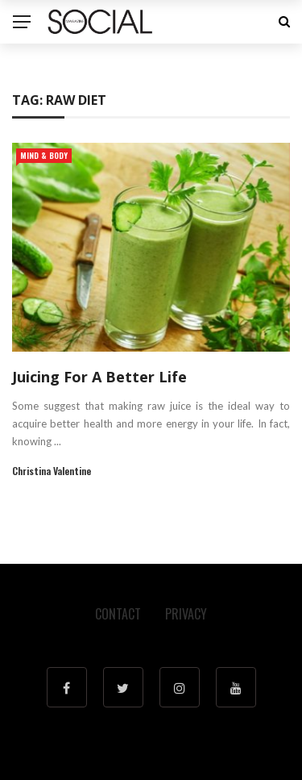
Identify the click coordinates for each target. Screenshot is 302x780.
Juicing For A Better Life (99, 376)
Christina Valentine (51, 471)
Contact (118, 614)
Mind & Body (44, 155)
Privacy (186, 614)
